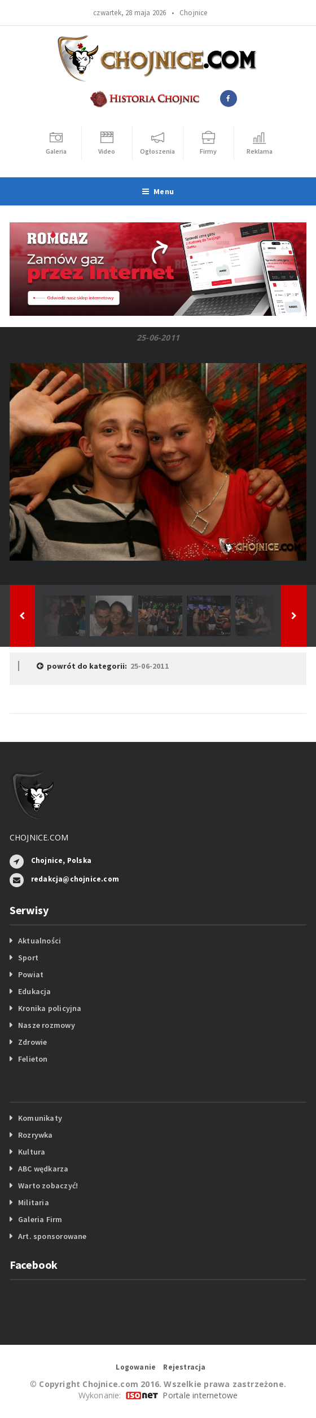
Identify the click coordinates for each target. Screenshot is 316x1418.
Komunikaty (40, 1118)
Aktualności (39, 941)
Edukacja (34, 991)
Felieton (33, 1059)
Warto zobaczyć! (48, 1185)
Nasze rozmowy (46, 1025)
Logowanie (136, 1367)
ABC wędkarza (43, 1169)
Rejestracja (184, 1367)
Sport (28, 957)
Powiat (30, 974)
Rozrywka (35, 1135)
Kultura (31, 1152)
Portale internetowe (200, 1395)
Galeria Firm (40, 1219)
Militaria (33, 1202)
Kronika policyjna (50, 1008)
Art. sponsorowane (52, 1236)
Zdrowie (32, 1042)
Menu (158, 191)
